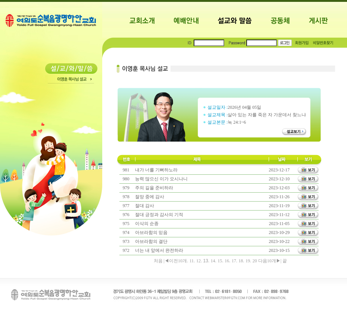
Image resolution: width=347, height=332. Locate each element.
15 (220, 260)
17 (234, 260)
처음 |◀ (161, 260)
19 (248, 260)
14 (213, 260)
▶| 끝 (281, 260)
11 (192, 260)
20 (255, 260)
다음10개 (266, 260)
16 (227, 260)
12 (198, 260)
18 (240, 260)
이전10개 (178, 260)
